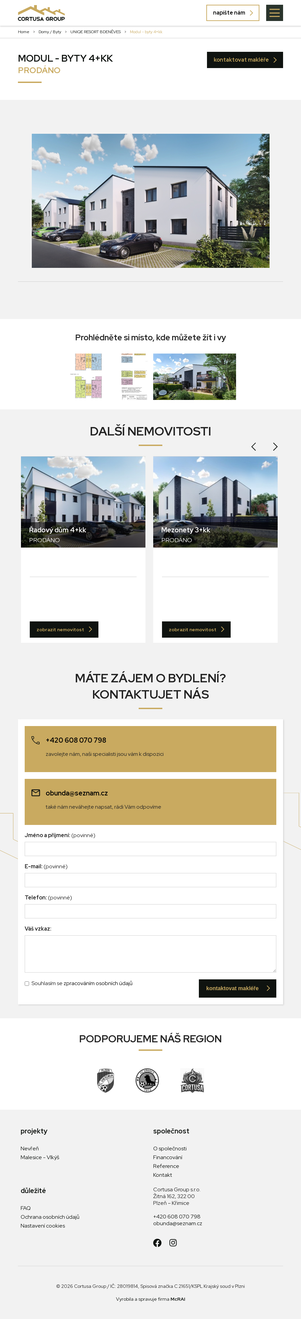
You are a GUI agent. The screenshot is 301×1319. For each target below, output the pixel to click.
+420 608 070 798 (177, 1216)
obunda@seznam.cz (177, 1223)
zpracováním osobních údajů (98, 983)
